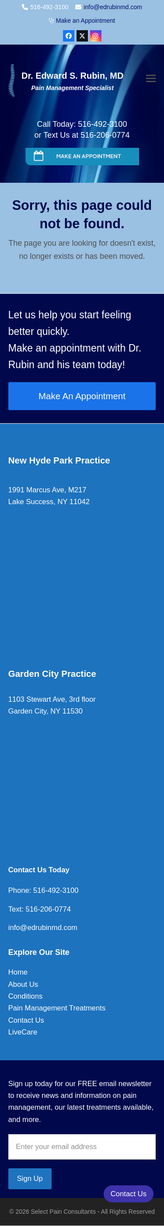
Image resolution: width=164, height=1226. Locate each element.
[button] (151, 79)
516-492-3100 (54, 890)
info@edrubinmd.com (113, 6)
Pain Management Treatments (57, 1008)
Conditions (25, 996)
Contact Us (26, 1020)
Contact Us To (32, 870)
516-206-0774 (47, 909)
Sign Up (30, 1178)
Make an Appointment (85, 20)
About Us (23, 984)
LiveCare (22, 1032)
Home (18, 972)
